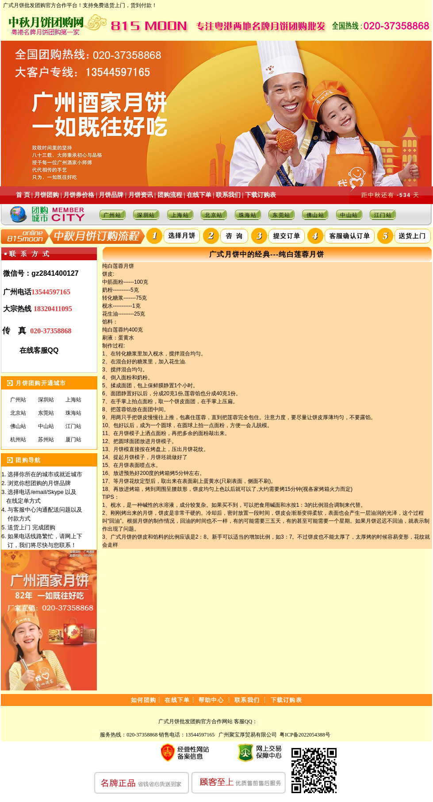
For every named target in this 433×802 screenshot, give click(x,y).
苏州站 (46, 439)
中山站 (349, 215)
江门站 (383, 215)
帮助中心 (211, 700)
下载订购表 (260, 195)
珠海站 (248, 215)
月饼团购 (46, 195)
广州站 (112, 215)
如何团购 (143, 700)
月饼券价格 (78, 195)
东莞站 (281, 215)
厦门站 (73, 439)
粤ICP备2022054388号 (305, 735)
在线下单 (199, 195)
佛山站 (316, 215)
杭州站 (18, 439)
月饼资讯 (140, 195)
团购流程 (169, 195)
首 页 (23, 195)
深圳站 (146, 215)
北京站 (214, 215)
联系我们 (228, 195)
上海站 (180, 215)
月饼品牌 (111, 195)
